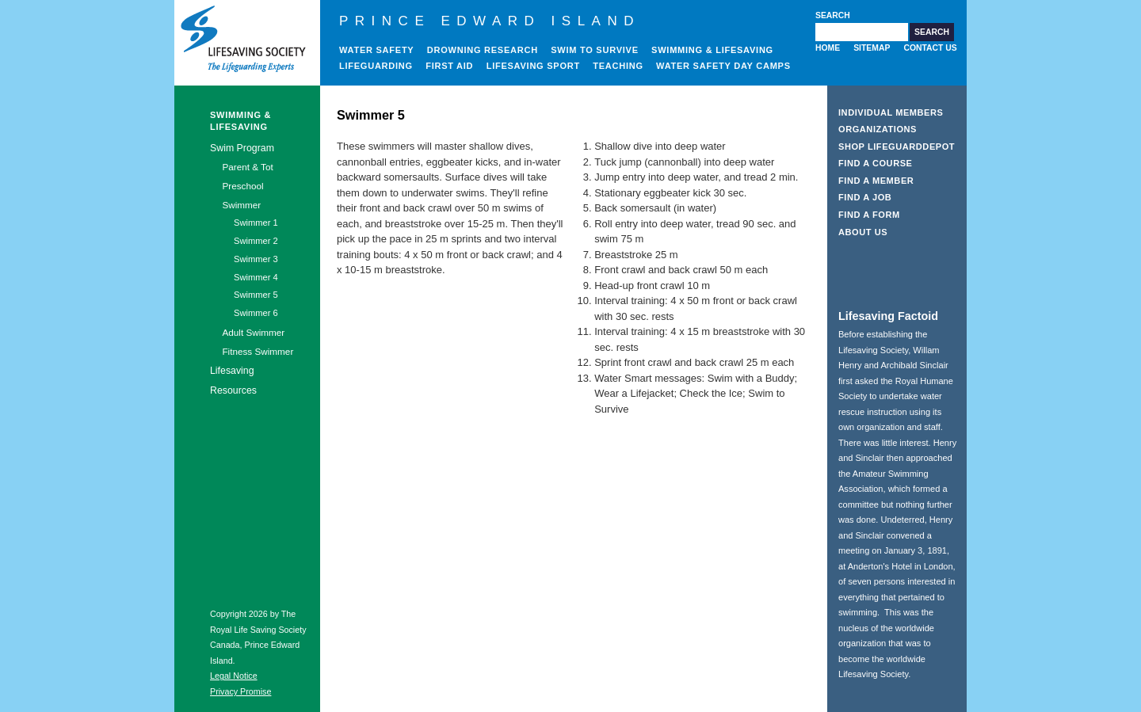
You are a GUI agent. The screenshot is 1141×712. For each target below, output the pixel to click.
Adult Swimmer (253, 332)
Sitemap (871, 48)
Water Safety (376, 50)
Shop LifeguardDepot (896, 146)
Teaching (618, 65)
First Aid (449, 65)
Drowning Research (482, 50)
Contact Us (929, 48)
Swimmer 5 (256, 294)
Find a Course (875, 163)
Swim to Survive (595, 50)
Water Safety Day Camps (723, 65)
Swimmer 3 (256, 259)
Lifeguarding (376, 65)
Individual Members (891, 112)
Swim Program (242, 148)
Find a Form (869, 214)
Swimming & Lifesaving (712, 50)
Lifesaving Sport (533, 65)
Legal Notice (234, 675)
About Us (862, 232)
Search (832, 15)
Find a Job (864, 197)
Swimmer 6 (256, 313)
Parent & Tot (247, 167)
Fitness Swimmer (257, 351)
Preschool (242, 186)
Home (827, 48)
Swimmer (241, 205)
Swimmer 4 (256, 277)
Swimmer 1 (256, 222)
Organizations (877, 129)
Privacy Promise (240, 691)
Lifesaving (232, 370)
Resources (233, 390)
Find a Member (876, 180)
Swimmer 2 (256, 241)
